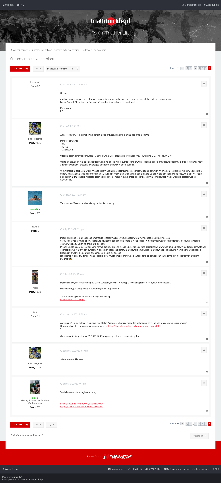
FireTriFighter (35, 139)
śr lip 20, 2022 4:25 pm (72, 274)
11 (38, 316)
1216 (38, 143)
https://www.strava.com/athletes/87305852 (81, 406)
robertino (35, 209)
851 (38, 407)
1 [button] (190, 68)
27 (38, 86)
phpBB (17, 477)
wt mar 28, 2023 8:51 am (73, 314)
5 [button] (199, 68)
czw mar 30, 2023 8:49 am (74, 351)
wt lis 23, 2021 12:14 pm (73, 195)
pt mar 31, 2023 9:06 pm (73, 384)
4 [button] (195, 68)
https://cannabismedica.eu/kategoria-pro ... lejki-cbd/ (134, 326)
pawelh (35, 226)
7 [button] (205, 68)
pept (35, 312)
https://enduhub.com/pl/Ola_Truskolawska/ (81, 403)
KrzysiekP (35, 82)
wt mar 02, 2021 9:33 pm (73, 84)
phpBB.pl (39, 479)
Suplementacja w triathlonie (33, 59)
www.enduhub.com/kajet (72, 299)
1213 (38, 292)
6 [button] (202, 68)
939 (38, 213)
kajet (35, 288)
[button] (182, 68)
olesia (35, 398)
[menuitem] (20, 5)
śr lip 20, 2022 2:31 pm (72, 229)
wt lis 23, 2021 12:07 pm (73, 126)
